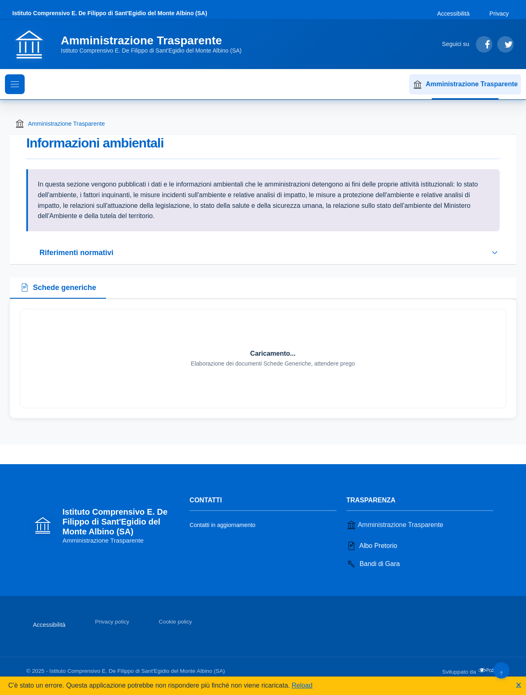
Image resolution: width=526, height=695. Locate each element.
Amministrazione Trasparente (465, 85)
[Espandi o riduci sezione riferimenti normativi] (263, 252)
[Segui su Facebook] (484, 44)
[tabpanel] (263, 358)
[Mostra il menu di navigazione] (15, 84)
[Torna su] (501, 670)
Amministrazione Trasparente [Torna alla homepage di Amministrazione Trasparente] (60, 124)
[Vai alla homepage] (131, 44)
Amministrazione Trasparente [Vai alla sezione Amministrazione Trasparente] (394, 525)
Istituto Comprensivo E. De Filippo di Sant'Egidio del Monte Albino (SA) (109, 13)
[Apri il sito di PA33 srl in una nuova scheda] (489, 670)
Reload (302, 685)
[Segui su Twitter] (505, 44)
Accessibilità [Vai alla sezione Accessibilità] (453, 13)
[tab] (58, 288)
